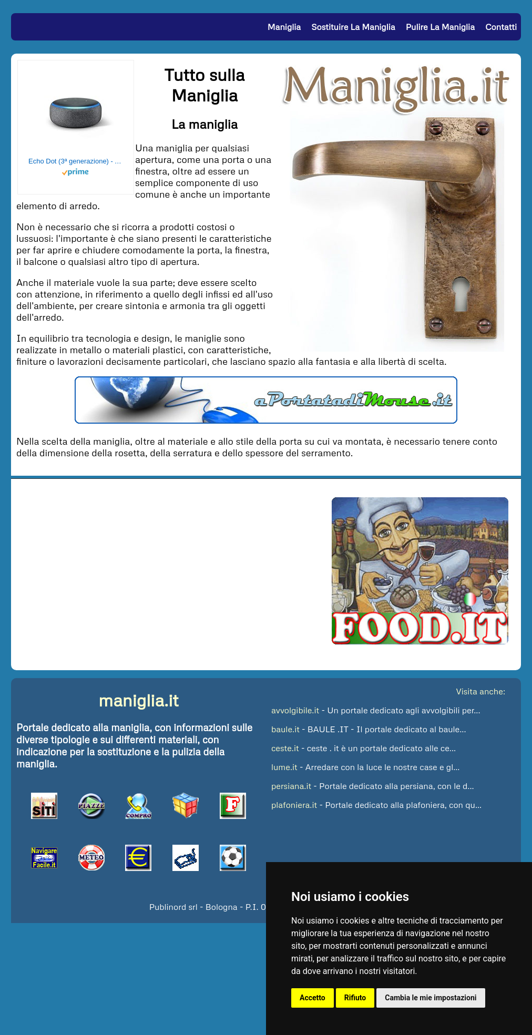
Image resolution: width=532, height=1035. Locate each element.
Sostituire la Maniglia (353, 27)
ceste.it (285, 748)
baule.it (285, 729)
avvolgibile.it (295, 710)
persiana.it (291, 786)
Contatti (501, 27)
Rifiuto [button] (355, 997)
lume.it (284, 767)
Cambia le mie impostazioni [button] (430, 997)
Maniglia (284, 27)
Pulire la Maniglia (440, 27)
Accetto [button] (312, 997)
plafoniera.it (294, 805)
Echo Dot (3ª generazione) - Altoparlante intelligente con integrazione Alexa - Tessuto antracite (75, 161)
